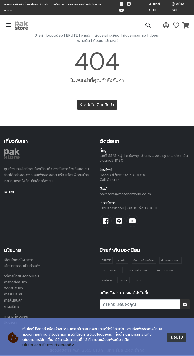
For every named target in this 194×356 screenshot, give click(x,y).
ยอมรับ (177, 337)
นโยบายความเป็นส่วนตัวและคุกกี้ (48, 345)
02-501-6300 (135, 175)
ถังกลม (139, 281)
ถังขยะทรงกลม (134, 36)
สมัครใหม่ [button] (178, 7)
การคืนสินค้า (13, 301)
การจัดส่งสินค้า (15, 282)
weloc (123, 281)
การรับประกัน (13, 294)
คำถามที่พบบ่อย (16, 317)
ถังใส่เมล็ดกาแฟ (163, 271)
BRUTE (72, 36)
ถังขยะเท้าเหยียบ (107, 36)
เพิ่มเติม (10, 192)
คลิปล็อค (107, 281)
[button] (148, 26)
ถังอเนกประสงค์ (105, 41)
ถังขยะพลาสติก (111, 271)
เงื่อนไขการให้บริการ (19, 260)
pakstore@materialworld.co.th (125, 194)
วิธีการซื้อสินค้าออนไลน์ (21, 276)
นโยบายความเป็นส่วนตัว (22, 266)
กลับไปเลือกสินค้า (97, 105)
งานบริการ (12, 307)
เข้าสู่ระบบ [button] (154, 7)
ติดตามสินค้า (14, 288)
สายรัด (86, 36)
